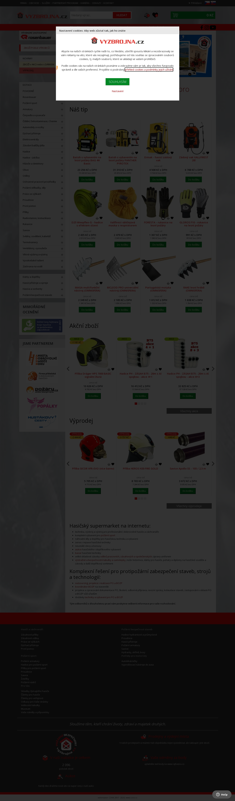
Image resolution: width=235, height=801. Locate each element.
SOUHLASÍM (117, 82)
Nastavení (117, 91)
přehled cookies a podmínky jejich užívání (149, 69)
